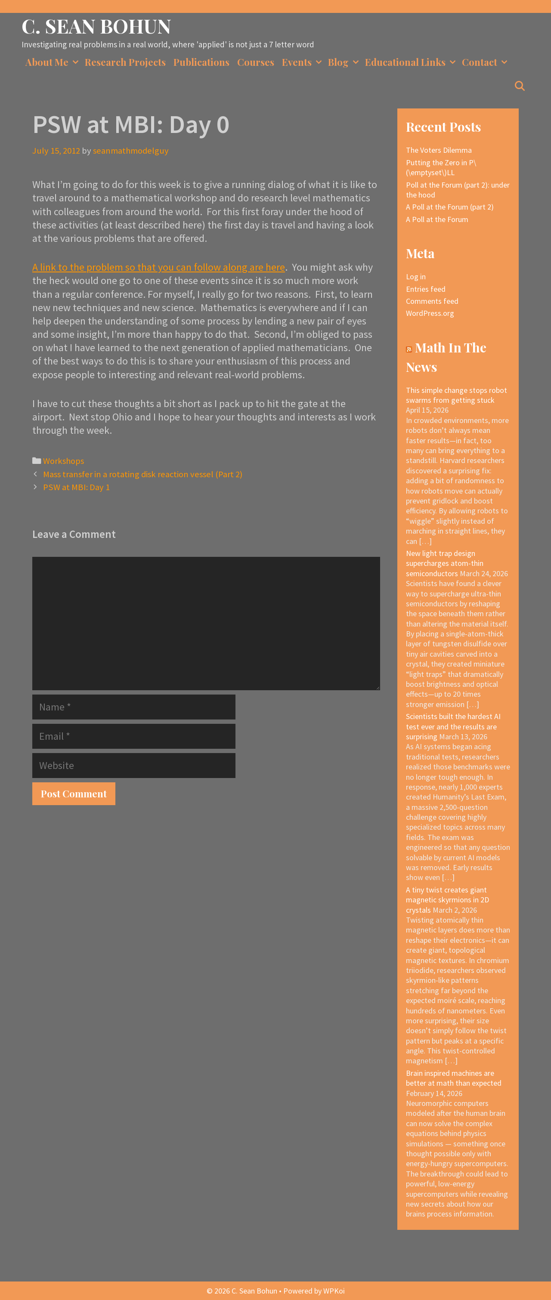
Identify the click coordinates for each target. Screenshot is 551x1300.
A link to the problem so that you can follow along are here (158, 267)
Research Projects (125, 62)
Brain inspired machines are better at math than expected (453, 1078)
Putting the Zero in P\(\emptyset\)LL (441, 167)
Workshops (63, 460)
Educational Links (411, 62)
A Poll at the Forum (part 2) (450, 207)
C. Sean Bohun (96, 25)
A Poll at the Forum (437, 219)
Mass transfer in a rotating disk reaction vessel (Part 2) (142, 474)
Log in (416, 276)
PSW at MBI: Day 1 (76, 487)
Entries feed (426, 289)
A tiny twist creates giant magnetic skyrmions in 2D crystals (447, 900)
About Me (53, 62)
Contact (486, 62)
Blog (344, 62)
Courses (255, 62)
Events (303, 62)
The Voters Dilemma (439, 150)
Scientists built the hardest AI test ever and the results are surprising (453, 726)
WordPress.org (430, 313)
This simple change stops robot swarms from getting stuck (456, 395)
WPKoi (334, 1291)
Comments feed (432, 301)
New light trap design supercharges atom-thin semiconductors (444, 563)
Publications (201, 62)
